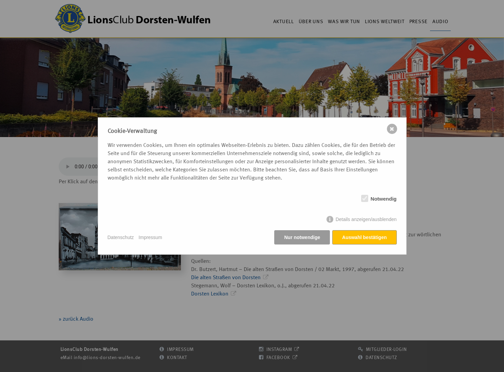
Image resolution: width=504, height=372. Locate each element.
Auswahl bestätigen (364, 237)
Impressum (150, 237)
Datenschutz (121, 237)
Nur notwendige (302, 237)
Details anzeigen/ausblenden (366, 219)
